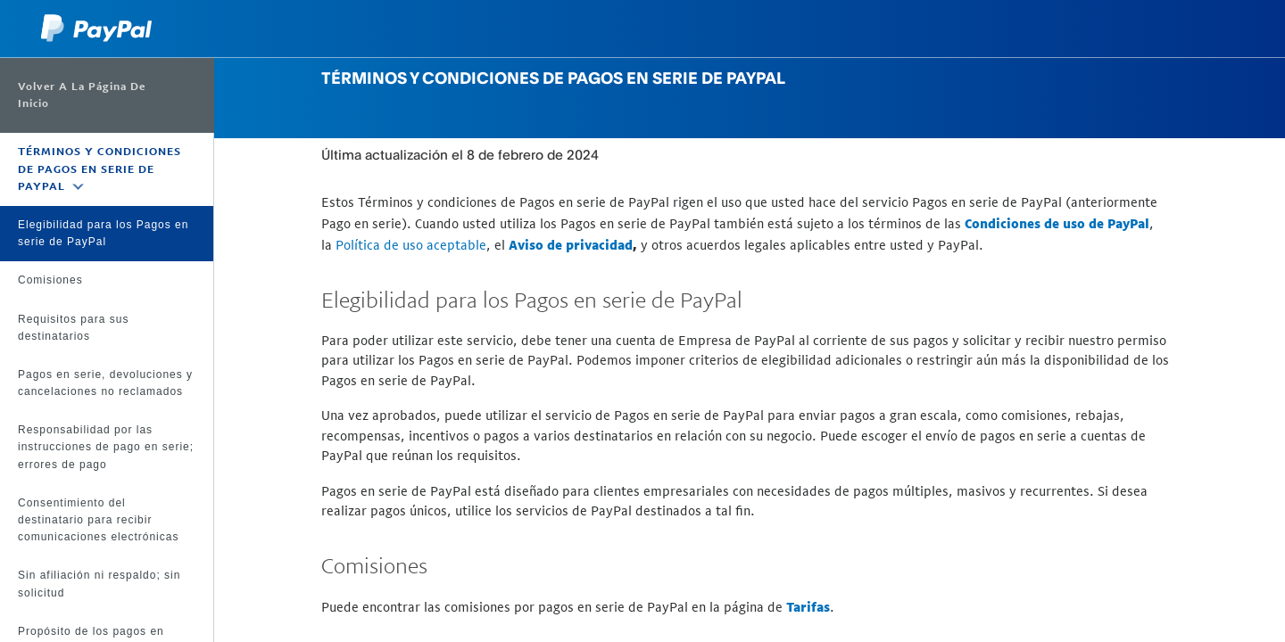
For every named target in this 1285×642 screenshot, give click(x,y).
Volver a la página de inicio (81, 95)
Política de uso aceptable (411, 244)
